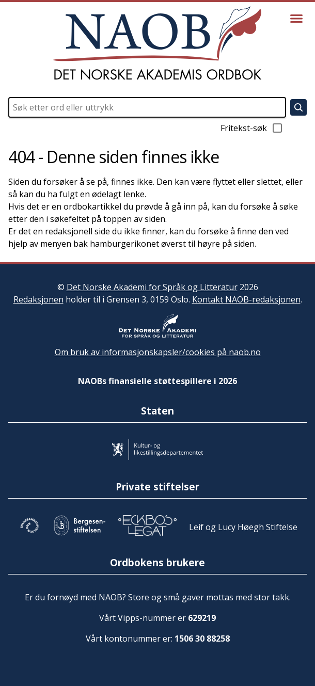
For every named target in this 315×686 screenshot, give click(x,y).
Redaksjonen (38, 299)
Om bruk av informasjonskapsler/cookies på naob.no (158, 352)
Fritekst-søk (252, 128)
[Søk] (298, 107)
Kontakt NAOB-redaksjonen (246, 299)
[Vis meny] (296, 18)
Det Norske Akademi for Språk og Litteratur (152, 287)
